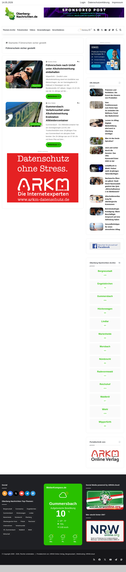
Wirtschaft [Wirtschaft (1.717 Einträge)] (6, 534)
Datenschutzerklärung (99, 2)
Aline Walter (51, 103)
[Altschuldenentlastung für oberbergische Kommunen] (96, 199)
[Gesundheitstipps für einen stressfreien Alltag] (96, 226)
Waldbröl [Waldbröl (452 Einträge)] (22, 530)
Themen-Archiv (9, 30)
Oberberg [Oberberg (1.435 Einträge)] (28, 517)
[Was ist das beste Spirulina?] (96, 141)
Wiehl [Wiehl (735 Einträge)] (30, 530)
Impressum (117, 2)
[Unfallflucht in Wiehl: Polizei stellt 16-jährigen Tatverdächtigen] (96, 168)
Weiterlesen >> (54, 96)
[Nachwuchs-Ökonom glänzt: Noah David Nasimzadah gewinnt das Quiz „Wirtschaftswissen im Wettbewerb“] (96, 181)
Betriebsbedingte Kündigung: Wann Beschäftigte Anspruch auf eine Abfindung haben (112, 214)
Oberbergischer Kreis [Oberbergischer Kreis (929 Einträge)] (10, 521)
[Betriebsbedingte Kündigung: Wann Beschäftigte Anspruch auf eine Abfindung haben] (96, 211)
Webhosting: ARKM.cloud (86, 554)
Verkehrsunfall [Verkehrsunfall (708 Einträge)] (20, 526)
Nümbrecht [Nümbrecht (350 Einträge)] (18, 517)
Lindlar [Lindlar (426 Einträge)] (31, 513)
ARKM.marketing (43, 151)
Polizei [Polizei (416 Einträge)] (23, 521)
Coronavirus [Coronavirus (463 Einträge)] (19, 509)
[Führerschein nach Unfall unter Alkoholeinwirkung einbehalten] (24, 74)
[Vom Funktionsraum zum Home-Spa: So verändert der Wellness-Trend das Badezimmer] (96, 105)
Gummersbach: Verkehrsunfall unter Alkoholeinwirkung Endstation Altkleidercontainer (58, 113)
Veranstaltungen (43, 30)
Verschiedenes (58, 30)
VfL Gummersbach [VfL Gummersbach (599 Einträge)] (9, 530)
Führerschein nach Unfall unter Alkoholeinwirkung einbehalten (60, 68)
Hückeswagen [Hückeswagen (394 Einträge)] (21, 513)
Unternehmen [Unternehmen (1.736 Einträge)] (7, 526)
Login (83, 2)
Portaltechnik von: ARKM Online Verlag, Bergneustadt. (56, 554)
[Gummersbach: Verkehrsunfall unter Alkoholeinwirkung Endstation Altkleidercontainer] (24, 114)
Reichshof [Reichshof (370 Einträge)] (31, 521)
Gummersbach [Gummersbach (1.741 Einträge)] (8, 513)
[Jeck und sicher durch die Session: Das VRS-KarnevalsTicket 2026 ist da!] (96, 150)
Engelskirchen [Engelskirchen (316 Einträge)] (31, 509)
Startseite (12, 43)
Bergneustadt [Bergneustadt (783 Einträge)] (7, 509)
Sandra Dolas (52, 62)
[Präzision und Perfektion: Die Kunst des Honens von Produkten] (96, 92)
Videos (32, 30)
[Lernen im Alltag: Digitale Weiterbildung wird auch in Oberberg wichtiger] (96, 123)
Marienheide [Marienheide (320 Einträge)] (7, 517)
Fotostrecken (22, 30)
